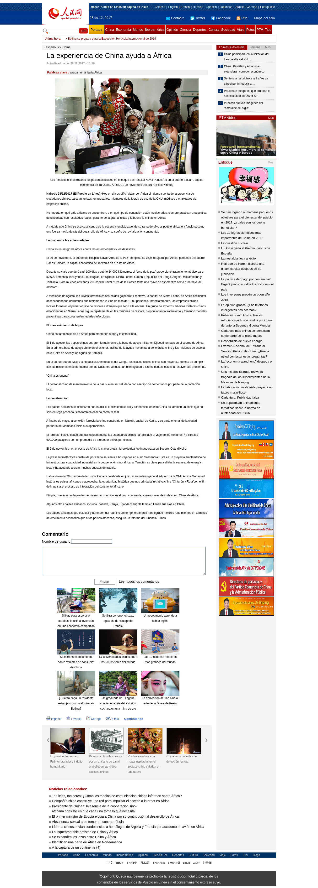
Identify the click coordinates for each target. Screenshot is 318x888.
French (185, 7)
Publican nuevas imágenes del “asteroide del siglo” (243, 105)
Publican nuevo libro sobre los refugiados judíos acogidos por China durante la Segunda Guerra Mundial (247, 320)
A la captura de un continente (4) (76, 847)
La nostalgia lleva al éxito (238, 258)
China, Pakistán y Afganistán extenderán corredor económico (244, 69)
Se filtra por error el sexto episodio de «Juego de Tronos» (118, 621)
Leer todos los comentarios (139, 581)
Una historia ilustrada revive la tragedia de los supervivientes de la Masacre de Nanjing (245, 377)
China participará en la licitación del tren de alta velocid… (246, 56)
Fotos (250, 29)
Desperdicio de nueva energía (242, 341)
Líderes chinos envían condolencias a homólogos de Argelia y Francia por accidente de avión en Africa (128, 827)
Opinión (172, 29)
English (173, 7)
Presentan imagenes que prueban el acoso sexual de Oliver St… (247, 93)
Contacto (175, 18)
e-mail (112, 719)
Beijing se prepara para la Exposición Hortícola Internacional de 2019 (112, 38)
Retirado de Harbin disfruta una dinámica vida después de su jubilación (242, 269)
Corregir (93, 719)
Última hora (52, 38)
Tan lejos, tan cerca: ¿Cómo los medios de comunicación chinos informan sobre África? (117, 796)
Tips (268, 29)
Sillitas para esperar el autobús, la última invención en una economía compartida (76, 621)
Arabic (239, 7)
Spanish (211, 7)
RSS (242, 18)
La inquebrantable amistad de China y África (85, 832)
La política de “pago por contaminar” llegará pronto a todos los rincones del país (247, 284)
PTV (260, 29)
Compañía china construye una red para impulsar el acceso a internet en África (110, 801)
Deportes (200, 29)
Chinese (160, 7)
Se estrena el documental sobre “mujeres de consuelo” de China (76, 662)
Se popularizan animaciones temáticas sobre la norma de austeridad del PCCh (240, 408)
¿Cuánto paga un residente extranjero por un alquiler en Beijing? (76, 703)
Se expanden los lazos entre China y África (84, 837)
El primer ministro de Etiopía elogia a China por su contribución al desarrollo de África (115, 816)
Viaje (240, 29)
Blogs (256, 855)
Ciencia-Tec (159, 855)
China (109, 29)
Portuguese (267, 7)
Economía (123, 29)
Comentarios (133, 719)
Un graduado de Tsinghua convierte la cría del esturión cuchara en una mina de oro (118, 703)
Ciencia (185, 29)
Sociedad (228, 29)
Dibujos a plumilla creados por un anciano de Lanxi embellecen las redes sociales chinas (106, 764)
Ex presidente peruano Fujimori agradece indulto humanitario (66, 761)
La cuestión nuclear (234, 243)
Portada (96, 29)
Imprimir (53, 719)
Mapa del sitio (264, 18)
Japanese (226, 7)
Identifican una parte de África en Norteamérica (87, 842)
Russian (198, 7)
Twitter (197, 18)
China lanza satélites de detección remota (182, 759)
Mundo (138, 29)
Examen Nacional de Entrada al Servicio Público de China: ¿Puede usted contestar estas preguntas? (245, 351)
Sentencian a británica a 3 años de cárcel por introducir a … (246, 81)
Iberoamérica (155, 29)
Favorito (73, 719)
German (252, 7)
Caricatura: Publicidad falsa (240, 397)
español (51, 47)
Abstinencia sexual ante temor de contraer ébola (88, 822)
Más (271, 117)
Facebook (221, 18)
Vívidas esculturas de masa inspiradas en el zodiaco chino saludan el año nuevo (143, 764)
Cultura (213, 29)
